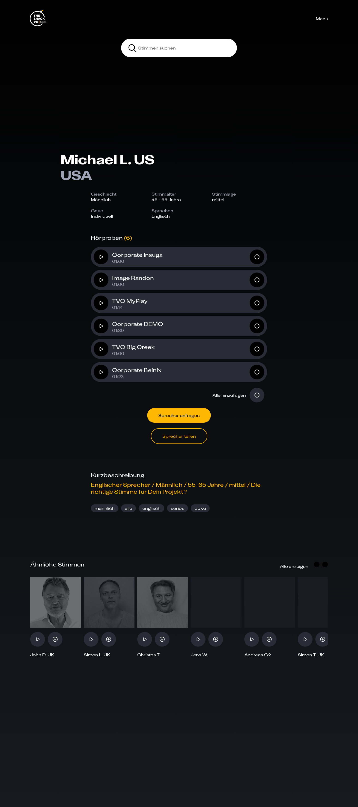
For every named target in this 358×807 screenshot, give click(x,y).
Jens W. (199, 655)
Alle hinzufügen (229, 395)
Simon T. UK (311, 655)
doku (200, 508)
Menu (322, 18)
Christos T (148, 655)
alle (128, 508)
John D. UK (42, 655)
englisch (151, 508)
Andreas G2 (257, 655)
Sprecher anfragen (179, 415)
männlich (105, 508)
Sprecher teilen (179, 436)
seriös (177, 508)
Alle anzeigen (294, 566)
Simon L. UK (97, 655)
